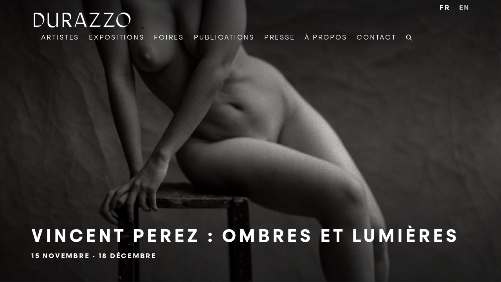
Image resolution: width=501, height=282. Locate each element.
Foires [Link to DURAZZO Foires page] (169, 37)
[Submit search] (409, 36)
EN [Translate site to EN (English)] (464, 7)
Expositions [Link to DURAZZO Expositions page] (116, 37)
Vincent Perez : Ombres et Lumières (250, 141)
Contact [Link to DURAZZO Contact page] (376, 37)
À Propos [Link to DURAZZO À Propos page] (326, 37)
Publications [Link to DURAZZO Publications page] (224, 37)
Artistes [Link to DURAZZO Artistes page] (60, 37)
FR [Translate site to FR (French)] (445, 7)
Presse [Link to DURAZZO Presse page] (279, 37)
